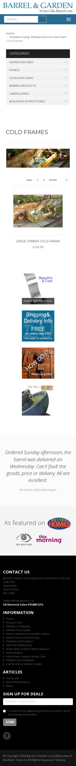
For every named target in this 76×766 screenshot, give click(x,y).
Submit (42, 19)
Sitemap (60, 760)
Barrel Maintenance (18, 682)
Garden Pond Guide (18, 630)
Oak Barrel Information (19, 641)
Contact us (16, 572)
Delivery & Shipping (18, 626)
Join (10, 722)
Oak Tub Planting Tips (19, 645)
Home (10, 33)
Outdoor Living (19, 37)
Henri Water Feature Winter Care (26, 656)
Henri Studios (14, 652)
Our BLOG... (13, 678)
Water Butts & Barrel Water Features (28, 649)
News (9, 686)
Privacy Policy (14, 622)
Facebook (7, 736)
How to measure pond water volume (28, 634)
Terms (10, 619)
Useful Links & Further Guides (24, 664)
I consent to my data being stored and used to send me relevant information (39, 712)
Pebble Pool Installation (20, 660)
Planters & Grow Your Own (48, 37)
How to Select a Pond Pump (23, 637)
